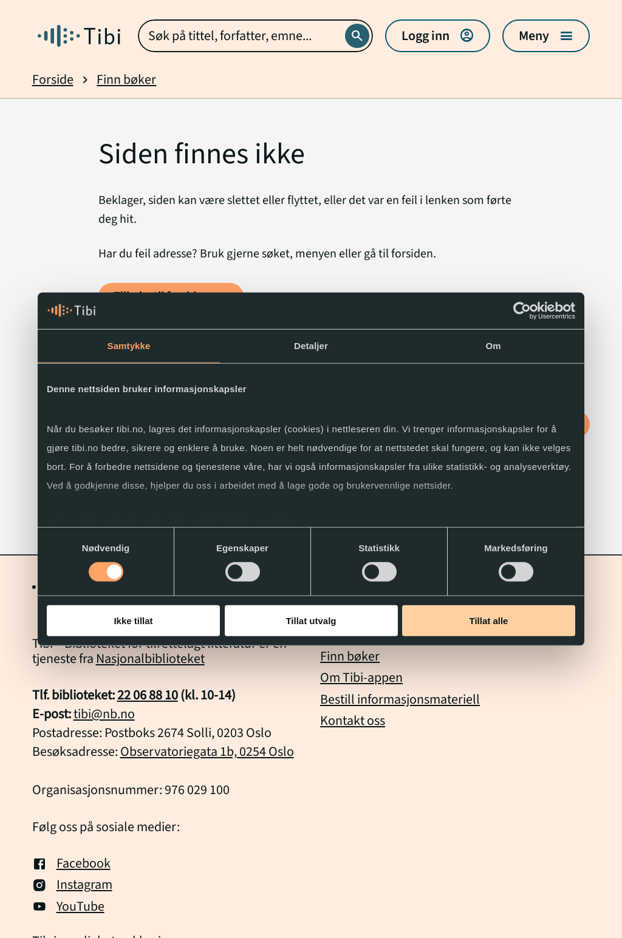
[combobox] (256, 35)
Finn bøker (126, 80)
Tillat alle (489, 621)
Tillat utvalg (310, 621)
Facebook (71, 863)
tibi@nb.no (104, 714)
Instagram (72, 884)
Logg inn (438, 36)
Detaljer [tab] (311, 345)
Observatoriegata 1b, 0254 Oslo (207, 751)
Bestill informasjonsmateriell (400, 699)
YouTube (68, 906)
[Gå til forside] (79, 35)
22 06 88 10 (147, 695)
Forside (52, 80)
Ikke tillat (133, 621)
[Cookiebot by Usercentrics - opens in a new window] (522, 310)
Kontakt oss (352, 720)
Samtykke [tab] (129, 345)
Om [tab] (493, 345)
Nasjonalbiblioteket (150, 658)
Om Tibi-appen (361, 677)
